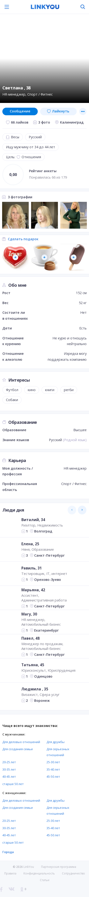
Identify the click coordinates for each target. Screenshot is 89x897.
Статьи (44, 880)
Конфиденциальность (39, 873)
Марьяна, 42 (33, 589)
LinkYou (28, 867)
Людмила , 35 (34, 689)
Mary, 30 (29, 613)
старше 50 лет (13, 784)
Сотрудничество (73, 873)
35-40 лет (53, 769)
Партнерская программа (58, 867)
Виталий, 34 (33, 519)
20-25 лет (9, 762)
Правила (10, 873)
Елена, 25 (30, 543)
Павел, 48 (30, 638)
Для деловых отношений (21, 742)
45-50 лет (53, 776)
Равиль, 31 (31, 568)
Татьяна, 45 (32, 664)
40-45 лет (9, 776)
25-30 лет (53, 762)
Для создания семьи (17, 749)
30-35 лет (9, 769)
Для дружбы (56, 742)
